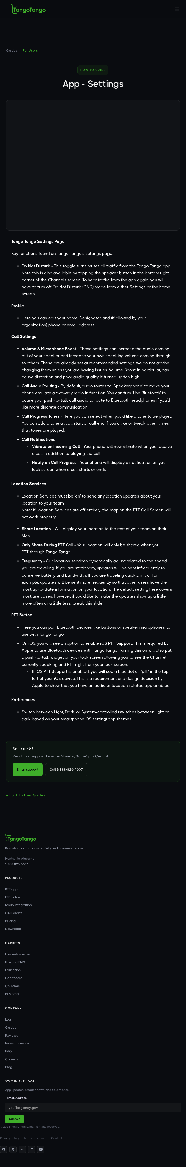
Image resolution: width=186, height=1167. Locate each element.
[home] (28, 9)
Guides (12, 50)
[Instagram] (22, 1149)
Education (13, 970)
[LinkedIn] (31, 1149)
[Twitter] (13, 1149)
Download (13, 929)
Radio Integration (18, 905)
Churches (12, 986)
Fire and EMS (15, 962)
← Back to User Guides (25, 795)
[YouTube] (40, 1149)
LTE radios (13, 897)
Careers (11, 1059)
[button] (177, 9)
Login (9, 1019)
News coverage (17, 1043)
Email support (27, 769)
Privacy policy (9, 1138)
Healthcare (13, 978)
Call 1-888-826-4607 (66, 769)
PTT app (11, 889)
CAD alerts (13, 913)
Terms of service (35, 1138)
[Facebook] (3, 1149)
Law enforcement (19, 954)
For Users (30, 50)
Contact (56, 1138)
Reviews (11, 1035)
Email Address (17, 1098)
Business (12, 994)
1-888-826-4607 (16, 864)
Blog (8, 1067)
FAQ (8, 1051)
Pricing (10, 921)
